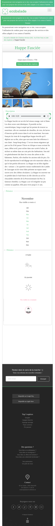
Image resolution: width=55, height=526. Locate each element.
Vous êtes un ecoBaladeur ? (27, 450)
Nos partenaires (28, 461)
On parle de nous (27, 464)
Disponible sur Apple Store (26, 401)
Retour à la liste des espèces (27, 64)
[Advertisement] (28, 344)
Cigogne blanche (27, 420)
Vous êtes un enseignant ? (27, 452)
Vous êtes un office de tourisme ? (27, 455)
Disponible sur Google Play (26, 396)
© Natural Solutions (27, 514)
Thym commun (27, 425)
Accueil (6, 38)
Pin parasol (27, 427)
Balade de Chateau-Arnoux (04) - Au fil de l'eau (27, 38)
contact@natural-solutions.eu (27, 489)
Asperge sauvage (27, 422)
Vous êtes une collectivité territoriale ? (27, 457)
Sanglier (27, 418)
